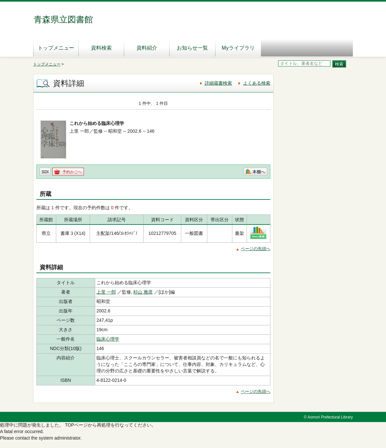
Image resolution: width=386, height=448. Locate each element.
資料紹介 (146, 48)
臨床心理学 (107, 339)
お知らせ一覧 (192, 48)
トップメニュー (56, 48)
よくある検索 (256, 83)
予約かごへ (72, 172)
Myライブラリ (238, 48)
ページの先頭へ (255, 248)
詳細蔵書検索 (218, 83)
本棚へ (258, 171)
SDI (45, 171)
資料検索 (101, 48)
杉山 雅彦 (143, 292)
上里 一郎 (106, 292)
